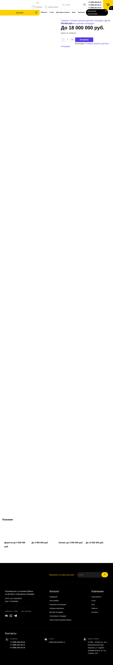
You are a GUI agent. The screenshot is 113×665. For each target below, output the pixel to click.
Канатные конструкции (58, 604)
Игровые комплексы (57, 608)
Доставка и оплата (51, 12)
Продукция (53, 597)
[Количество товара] (67, 40)
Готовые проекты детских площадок (86, 20)
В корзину (84, 40)
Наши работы (96, 597)
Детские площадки (56, 612)
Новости (94, 608)
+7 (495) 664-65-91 (95, 2)
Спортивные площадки (58, 616)
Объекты (29, 12)
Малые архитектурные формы (60, 620)
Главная (64, 20)
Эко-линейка (54, 601)
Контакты (72, 12)
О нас (38, 12)
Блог (63, 12)
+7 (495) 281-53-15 (95, 8)
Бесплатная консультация (96, 12)
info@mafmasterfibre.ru (57, 642)
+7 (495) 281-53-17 (95, 5)
